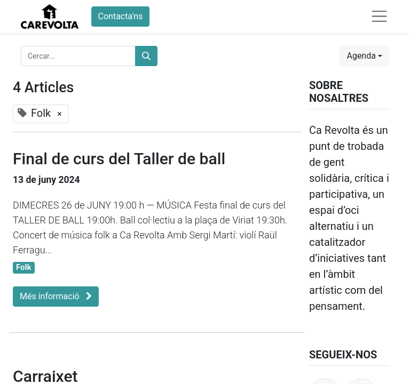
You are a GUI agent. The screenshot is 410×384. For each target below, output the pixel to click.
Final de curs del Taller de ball (119, 158)
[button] (364, 56)
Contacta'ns (120, 16)
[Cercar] (146, 56)
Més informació (56, 296)
